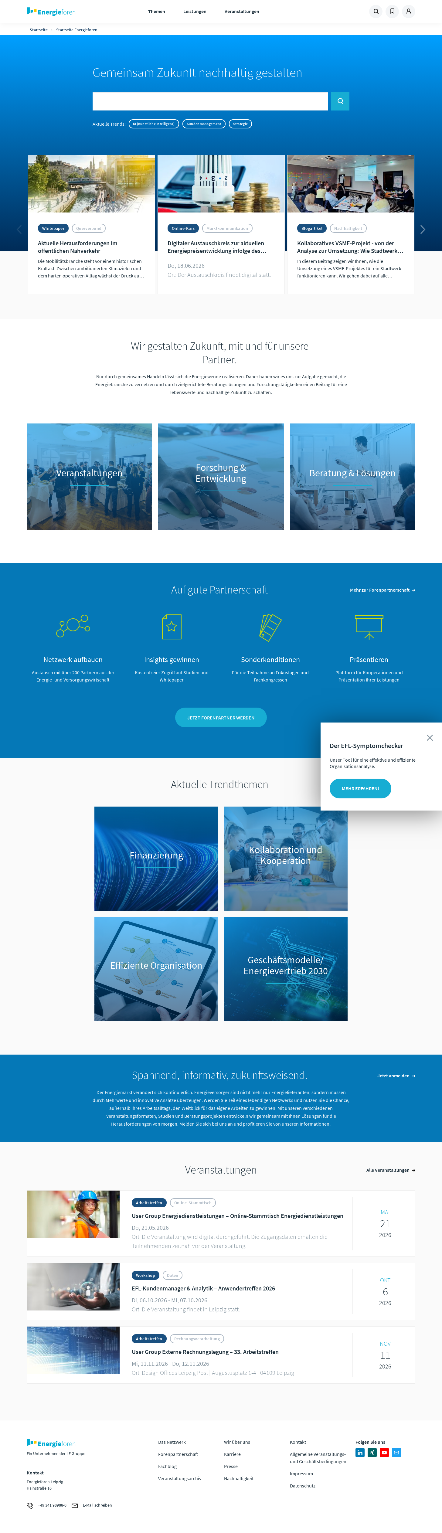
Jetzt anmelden (393, 1075)
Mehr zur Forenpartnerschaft (380, 590)
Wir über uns (237, 1442)
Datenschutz (302, 1486)
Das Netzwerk (172, 1442)
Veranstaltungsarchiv (179, 1478)
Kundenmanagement (204, 123)
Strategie (240, 123)
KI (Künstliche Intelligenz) (154, 123)
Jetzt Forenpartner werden (221, 718)
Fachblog (167, 1466)
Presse (231, 1466)
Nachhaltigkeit (238, 1478)
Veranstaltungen (242, 11)
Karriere (232, 1454)
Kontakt (298, 1442)
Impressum (301, 1473)
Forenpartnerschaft (178, 1454)
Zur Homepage (70, 11)
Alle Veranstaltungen (388, 1170)
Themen (156, 11)
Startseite (39, 29)
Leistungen (194, 11)
